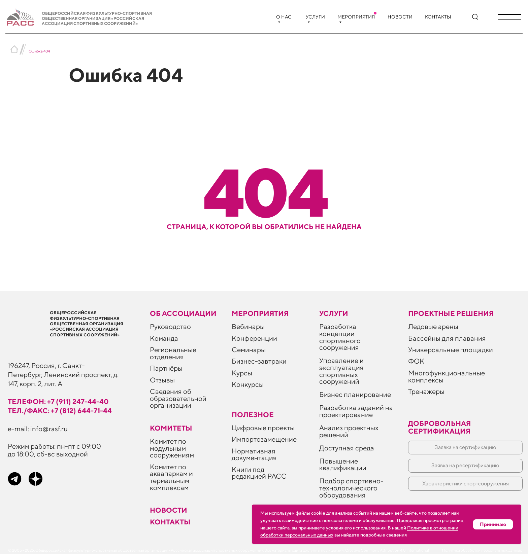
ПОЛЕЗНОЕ (253, 414)
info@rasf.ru (49, 428)
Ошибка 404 (39, 51)
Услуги (315, 17)
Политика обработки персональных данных (482, 550)
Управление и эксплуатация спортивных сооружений (341, 370)
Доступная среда (346, 448)
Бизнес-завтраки (259, 361)
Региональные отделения (173, 353)
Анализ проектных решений (348, 431)
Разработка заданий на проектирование (356, 411)
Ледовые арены (433, 326)
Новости (400, 17)
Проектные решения (451, 313)
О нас (284, 17)
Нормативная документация (254, 454)
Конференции (254, 338)
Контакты (438, 17)
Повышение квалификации (342, 464)
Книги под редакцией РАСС (259, 473)
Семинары (249, 349)
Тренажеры (426, 391)
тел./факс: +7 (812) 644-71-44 (60, 410)
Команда (164, 338)
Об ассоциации (183, 313)
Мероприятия (356, 17)
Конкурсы (248, 384)
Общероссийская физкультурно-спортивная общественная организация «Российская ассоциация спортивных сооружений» (97, 18)
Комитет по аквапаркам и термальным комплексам (171, 477)
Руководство (170, 326)
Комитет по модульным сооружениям (172, 448)
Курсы (242, 373)
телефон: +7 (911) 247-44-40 (58, 401)
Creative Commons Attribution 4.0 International (387, 550)
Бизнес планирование (355, 394)
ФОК (416, 361)
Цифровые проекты (263, 427)
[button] (509, 17)
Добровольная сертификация (439, 427)
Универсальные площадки (450, 349)
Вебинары (248, 326)
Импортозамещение (264, 439)
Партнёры (166, 368)
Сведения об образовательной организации (178, 398)
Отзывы (162, 380)
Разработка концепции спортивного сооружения (340, 337)
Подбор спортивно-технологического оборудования (351, 488)
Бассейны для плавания (447, 338)
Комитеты (171, 428)
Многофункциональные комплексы (446, 376)
